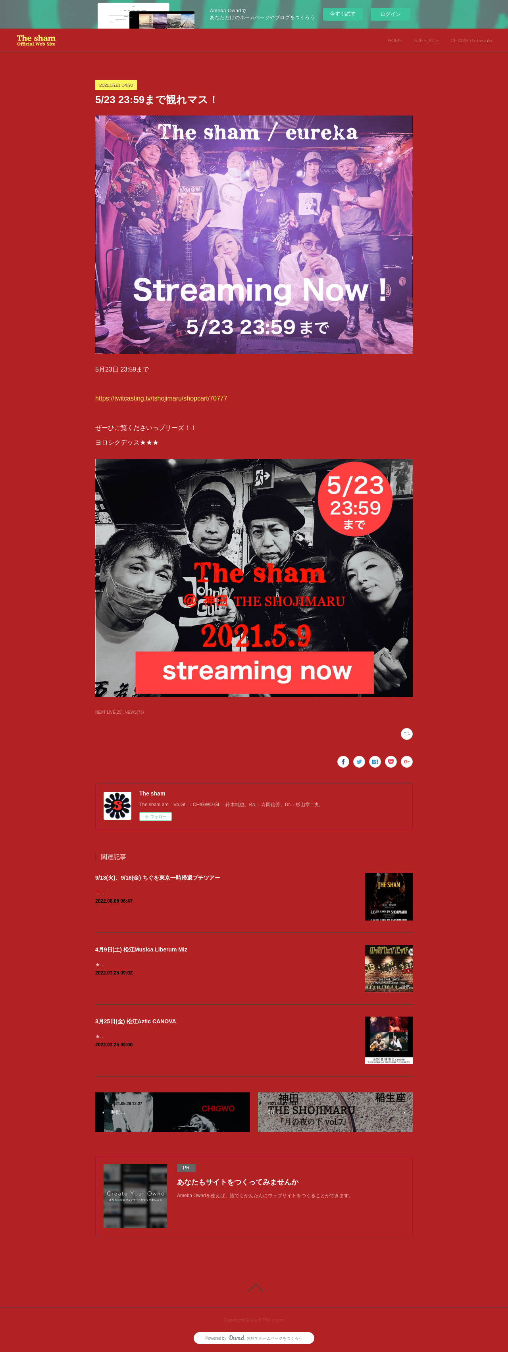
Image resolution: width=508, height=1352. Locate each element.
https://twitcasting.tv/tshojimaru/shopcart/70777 (161, 398)
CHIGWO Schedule (471, 40)
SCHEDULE (426, 40)
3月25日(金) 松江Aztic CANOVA (135, 1021)
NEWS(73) (134, 712)
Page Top (254, 1288)
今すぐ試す (343, 14)
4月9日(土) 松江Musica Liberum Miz (141, 949)
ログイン (390, 14)
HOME (395, 40)
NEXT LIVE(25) (109, 712)
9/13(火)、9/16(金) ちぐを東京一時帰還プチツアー (157, 877)
